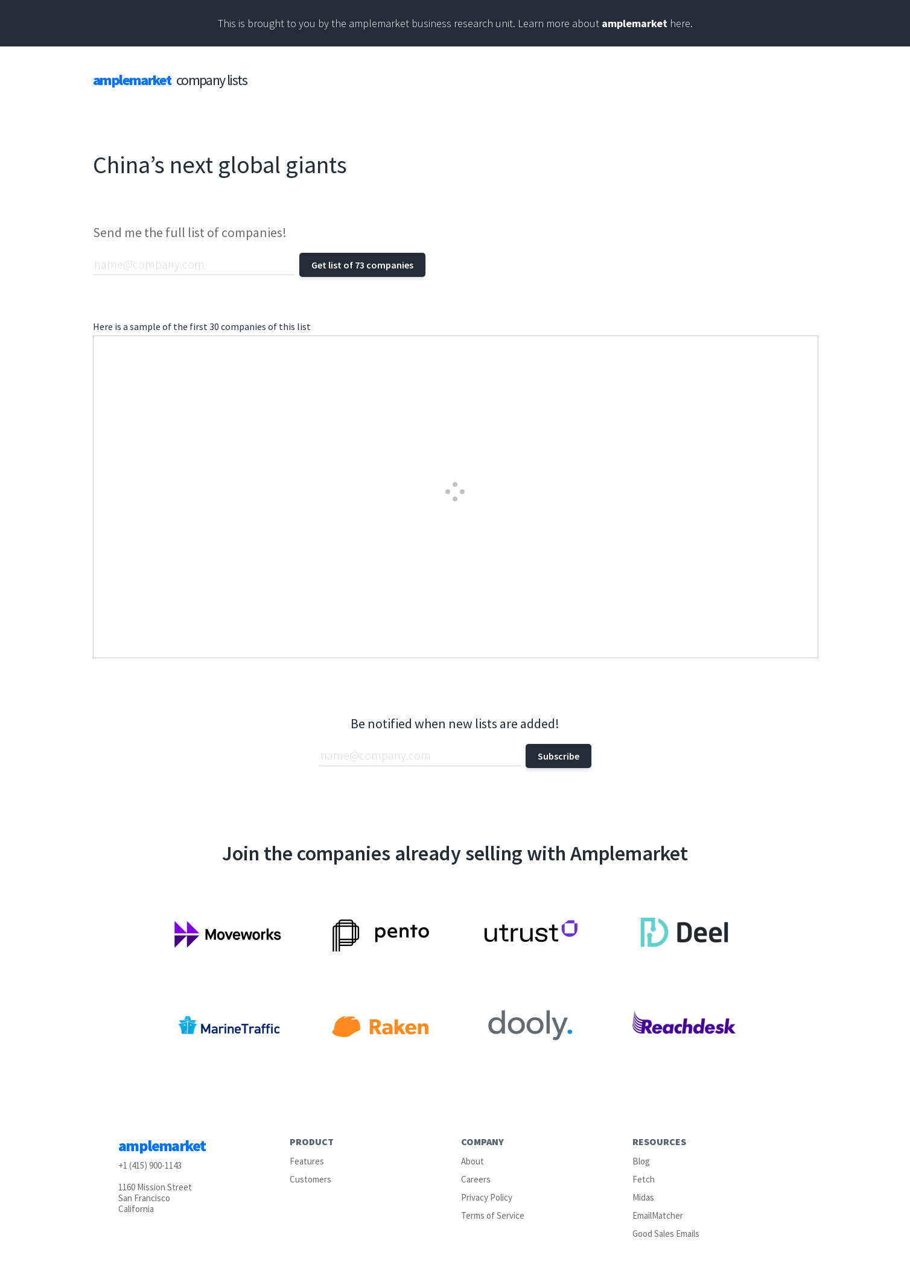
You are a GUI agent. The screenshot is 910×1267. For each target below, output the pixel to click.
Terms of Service (492, 1215)
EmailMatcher (657, 1215)
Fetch (643, 1179)
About (472, 1161)
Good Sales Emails (665, 1233)
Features (307, 1161)
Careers (476, 1179)
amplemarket (634, 23)
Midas (643, 1197)
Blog (641, 1161)
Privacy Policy (486, 1197)
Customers (310, 1179)
